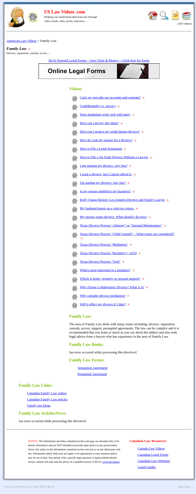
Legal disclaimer (111, 461)
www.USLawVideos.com (17, 486)
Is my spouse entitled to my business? (105, 191)
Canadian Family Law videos (47, 393)
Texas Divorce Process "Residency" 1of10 (108, 253)
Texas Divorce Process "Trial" (100, 261)
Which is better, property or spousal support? (110, 278)
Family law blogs (38, 405)
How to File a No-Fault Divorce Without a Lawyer (114, 157)
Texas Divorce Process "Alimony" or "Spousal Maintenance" (121, 225)
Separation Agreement (93, 368)
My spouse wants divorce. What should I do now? (113, 217)
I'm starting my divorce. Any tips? (103, 183)
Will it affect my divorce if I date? (103, 304)
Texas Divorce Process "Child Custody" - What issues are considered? (127, 234)
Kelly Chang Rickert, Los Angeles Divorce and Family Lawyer (122, 200)
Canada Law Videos (151, 448)
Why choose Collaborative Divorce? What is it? (112, 287)
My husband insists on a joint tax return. (107, 208)
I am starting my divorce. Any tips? (103, 166)
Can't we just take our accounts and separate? (110, 97)
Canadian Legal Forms (153, 455)
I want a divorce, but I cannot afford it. (106, 174)
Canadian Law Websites (154, 461)
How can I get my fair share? (99, 123)
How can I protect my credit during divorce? (110, 131)
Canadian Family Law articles (47, 399)
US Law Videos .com (64, 11)
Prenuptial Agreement (92, 374)
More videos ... (185, 486)
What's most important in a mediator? (105, 270)
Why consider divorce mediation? (102, 296)
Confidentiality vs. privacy (98, 106)
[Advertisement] (42, 160)
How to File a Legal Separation (101, 148)
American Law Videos (21, 41)
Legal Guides (147, 467)
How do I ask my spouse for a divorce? (106, 140)
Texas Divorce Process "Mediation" (104, 244)
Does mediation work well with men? (105, 114)
